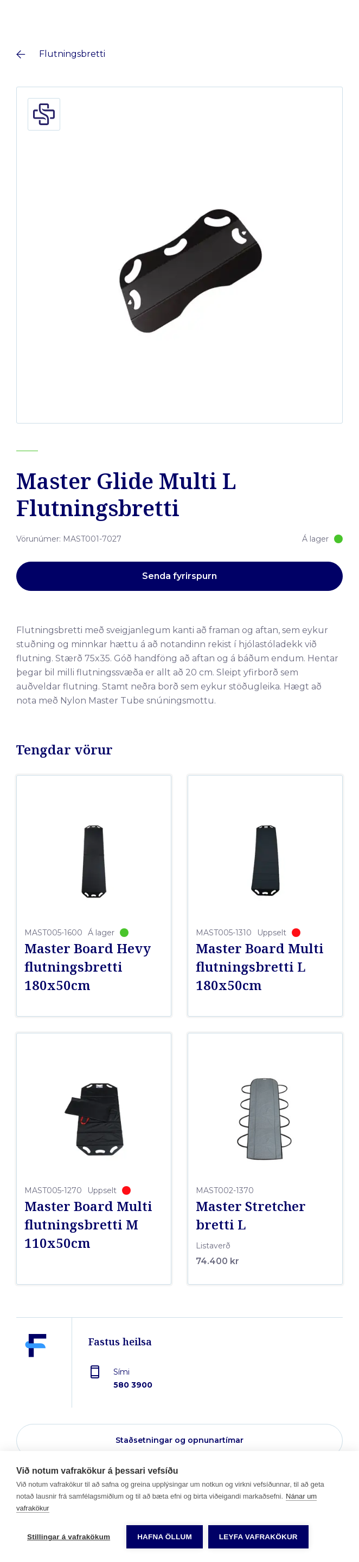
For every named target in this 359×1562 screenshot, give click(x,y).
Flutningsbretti (72, 54)
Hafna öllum (164, 1537)
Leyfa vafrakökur (258, 1537)
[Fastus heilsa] (36, 1371)
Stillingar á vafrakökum (68, 1537)
